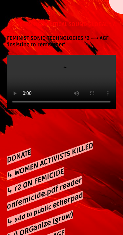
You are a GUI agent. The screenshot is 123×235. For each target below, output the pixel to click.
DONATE (19, 156)
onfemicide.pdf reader (44, 194)
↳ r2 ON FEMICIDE (35, 181)
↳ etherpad (45, 209)
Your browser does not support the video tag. (61, 82)
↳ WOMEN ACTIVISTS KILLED (50, 161)
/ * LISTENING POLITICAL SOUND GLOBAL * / (61, 24)
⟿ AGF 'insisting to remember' (58, 41)
